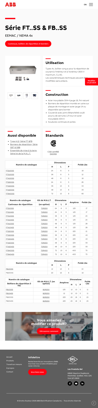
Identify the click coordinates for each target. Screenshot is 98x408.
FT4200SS (10, 190)
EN (85, 4)
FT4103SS (10, 223)
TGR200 (44, 208)
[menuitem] (14, 357)
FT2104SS (10, 212)
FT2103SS (10, 208)
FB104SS (9, 293)
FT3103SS (10, 216)
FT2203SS (10, 231)
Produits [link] (10, 360)
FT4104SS (10, 227)
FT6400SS (10, 193)
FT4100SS (10, 178)
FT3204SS (10, 239)
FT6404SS (10, 254)
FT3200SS (10, 186)
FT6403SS (10, 250)
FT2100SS (10, 170)
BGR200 (46, 289)
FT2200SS (10, 182)
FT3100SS (10, 174)
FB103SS (9, 289)
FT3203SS (10, 235)
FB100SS (9, 269)
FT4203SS (10, 243)
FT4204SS (10, 246)
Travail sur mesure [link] (14, 364)
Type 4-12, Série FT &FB (21, 141)
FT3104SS (10, 220)
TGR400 (44, 250)
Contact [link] (9, 372)
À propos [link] (10, 368)
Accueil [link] (9, 357)
